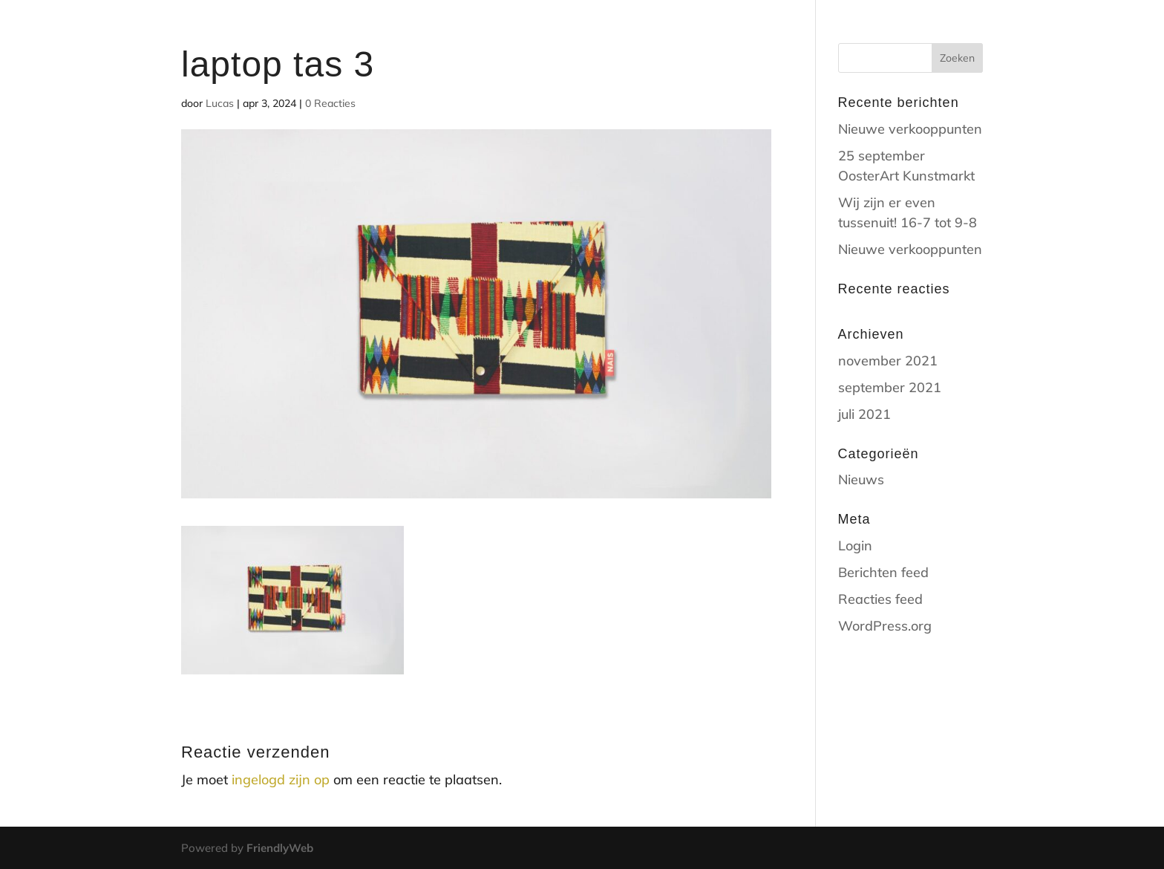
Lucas (220, 103)
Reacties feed (880, 599)
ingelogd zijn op (281, 779)
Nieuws (861, 479)
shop (808, 30)
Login (855, 545)
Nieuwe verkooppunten (910, 128)
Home (752, 30)
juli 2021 (864, 414)
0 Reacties (330, 103)
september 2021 (889, 387)
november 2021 (888, 360)
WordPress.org (885, 625)
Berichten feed (883, 572)
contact (873, 30)
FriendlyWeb (279, 848)
